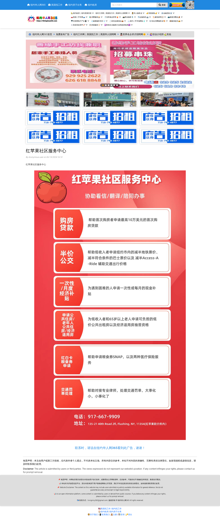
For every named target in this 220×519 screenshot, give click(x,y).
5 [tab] (114, 85)
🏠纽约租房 (103, 511)
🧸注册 (114, 514)
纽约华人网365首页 (42, 34)
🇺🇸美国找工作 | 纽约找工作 (110, 508)
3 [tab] (108, 85)
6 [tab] (117, 85)
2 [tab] (105, 85)
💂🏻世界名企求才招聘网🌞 (133, 34)
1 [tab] (103, 85)
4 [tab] (111, 85)
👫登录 (121, 514)
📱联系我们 (104, 514)
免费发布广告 (62, 34)
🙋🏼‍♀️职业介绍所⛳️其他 (160, 34)
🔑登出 (129, 514)
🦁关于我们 (93, 514)
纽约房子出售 (116, 511)
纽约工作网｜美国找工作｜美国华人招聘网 (94, 34)
